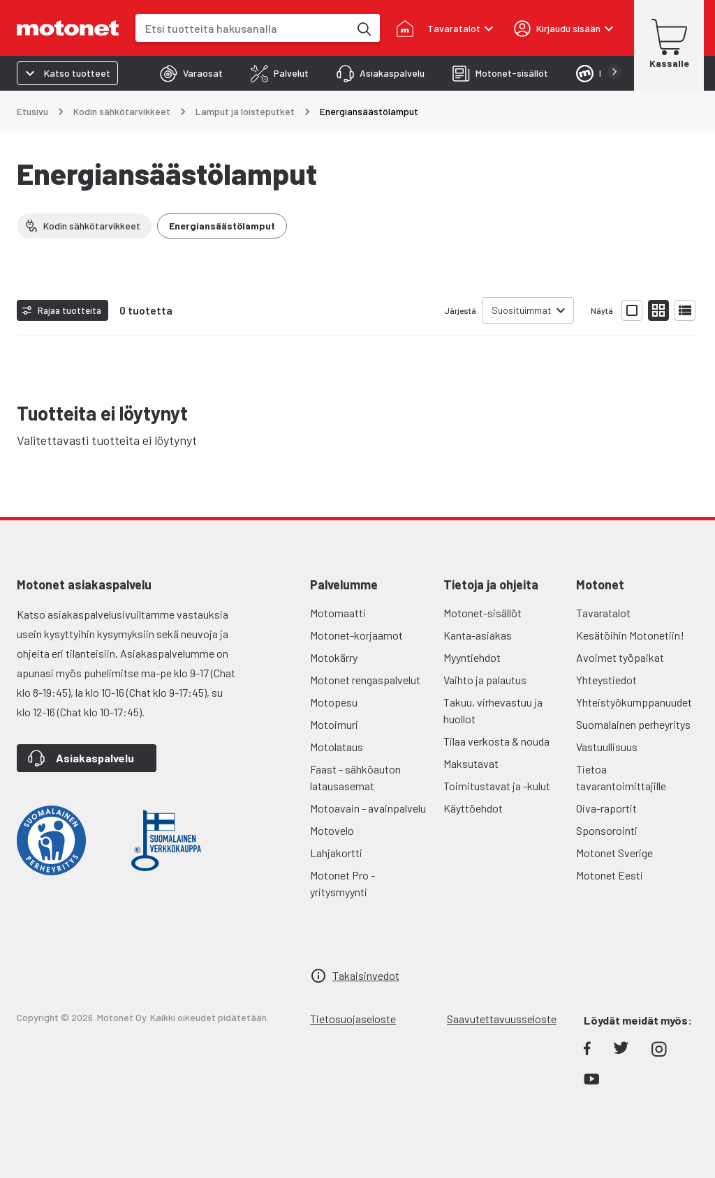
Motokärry (334, 657)
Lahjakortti (336, 852)
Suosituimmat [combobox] (522, 310)
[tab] (191, 73)
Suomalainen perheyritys (633, 724)
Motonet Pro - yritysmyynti (342, 883)
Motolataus (336, 746)
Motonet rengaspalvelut (365, 679)
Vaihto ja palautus (484, 679)
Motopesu (334, 702)
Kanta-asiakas (477, 635)
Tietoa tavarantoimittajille (621, 777)
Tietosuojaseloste (353, 1018)
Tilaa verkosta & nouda (496, 741)
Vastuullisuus (606, 746)
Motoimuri (334, 724)
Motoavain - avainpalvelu (368, 808)
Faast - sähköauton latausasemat (355, 777)
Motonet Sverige (614, 852)
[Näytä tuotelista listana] (685, 310)
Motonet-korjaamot (356, 635)
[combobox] (242, 28)
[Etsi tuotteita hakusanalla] (363, 28)
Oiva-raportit (606, 808)
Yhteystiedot (606, 679)
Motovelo (332, 830)
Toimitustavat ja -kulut (496, 785)
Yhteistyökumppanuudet (634, 702)
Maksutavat (471, 763)
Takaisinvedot (365, 975)
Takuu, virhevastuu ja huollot (493, 710)
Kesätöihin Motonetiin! (630, 635)
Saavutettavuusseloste (501, 1018)
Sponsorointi (606, 830)
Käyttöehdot (473, 808)
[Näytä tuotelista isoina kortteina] (631, 310)
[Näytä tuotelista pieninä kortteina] (658, 310)
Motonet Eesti (609, 875)
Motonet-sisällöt (482, 612)
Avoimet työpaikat (620, 657)
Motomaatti (338, 612)
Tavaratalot (603, 612)
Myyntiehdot (472, 657)
